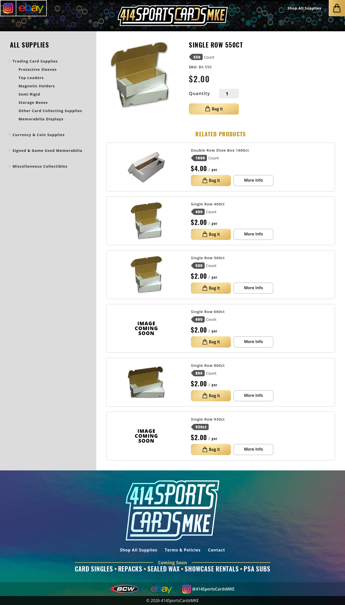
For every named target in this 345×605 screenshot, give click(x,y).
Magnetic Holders (37, 86)
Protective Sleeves (38, 69)
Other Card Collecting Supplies (50, 110)
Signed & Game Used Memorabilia (47, 150)
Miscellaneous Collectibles (40, 166)
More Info (253, 180)
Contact (216, 550)
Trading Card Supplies (35, 61)
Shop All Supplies (304, 8)
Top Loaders (31, 77)
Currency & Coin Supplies (39, 134)
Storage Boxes (33, 102)
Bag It (214, 109)
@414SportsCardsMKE (208, 589)
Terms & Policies (182, 550)
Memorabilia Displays (41, 119)
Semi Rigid (29, 94)
